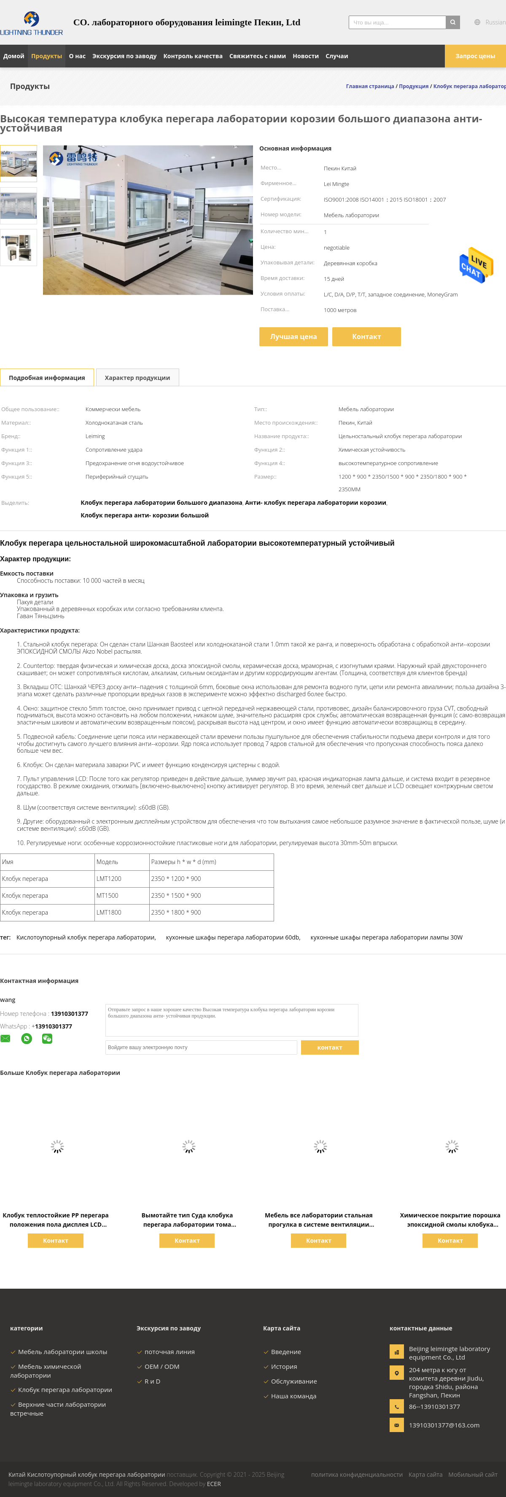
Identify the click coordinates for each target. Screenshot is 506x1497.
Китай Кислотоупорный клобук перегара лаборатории (86, 1474)
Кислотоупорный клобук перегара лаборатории (85, 937)
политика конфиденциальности (357, 1474)
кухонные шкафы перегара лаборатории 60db (232, 937)
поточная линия (166, 1351)
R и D (148, 1381)
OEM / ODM (158, 1366)
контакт (330, 1047)
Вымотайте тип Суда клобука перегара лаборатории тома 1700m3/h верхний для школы (187, 1224)
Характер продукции (137, 378)
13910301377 (69, 1014)
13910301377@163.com (435, 1425)
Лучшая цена (293, 336)
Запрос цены (475, 56)
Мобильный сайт (473, 1474)
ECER (214, 1484)
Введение (282, 1351)
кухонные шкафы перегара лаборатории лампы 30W (387, 937)
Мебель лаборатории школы (58, 1351)
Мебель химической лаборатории (45, 1370)
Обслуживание (290, 1381)
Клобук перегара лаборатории (61, 1389)
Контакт (366, 336)
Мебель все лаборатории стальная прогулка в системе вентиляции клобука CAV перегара (319, 1224)
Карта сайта (426, 1474)
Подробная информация (47, 378)
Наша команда (290, 1396)
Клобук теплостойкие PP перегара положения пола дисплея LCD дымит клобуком (56, 1224)
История (280, 1366)
